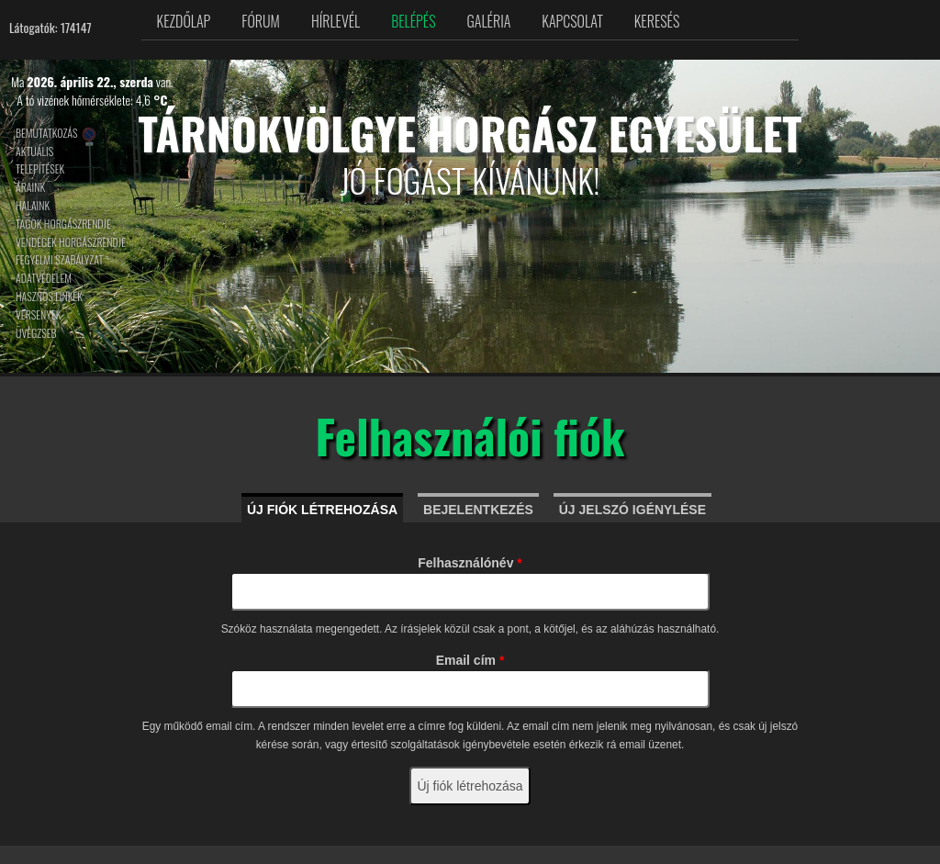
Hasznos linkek (49, 296)
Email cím (470, 660)
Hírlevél (335, 21)
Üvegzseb (36, 333)
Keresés (657, 21)
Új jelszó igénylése (632, 509)
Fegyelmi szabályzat (59, 259)
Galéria (489, 21)
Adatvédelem (44, 278)
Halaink (33, 205)
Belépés (413, 21)
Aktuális (34, 151)
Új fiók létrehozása (322, 509)
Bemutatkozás (47, 132)
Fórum (260, 21)
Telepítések (40, 168)
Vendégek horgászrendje (71, 242)
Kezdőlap (184, 21)
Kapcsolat (572, 21)
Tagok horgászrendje (63, 223)
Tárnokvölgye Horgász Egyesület (469, 132)
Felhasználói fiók (469, 435)
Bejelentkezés (478, 509)
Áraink (30, 187)
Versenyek (38, 314)
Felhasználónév (470, 562)
